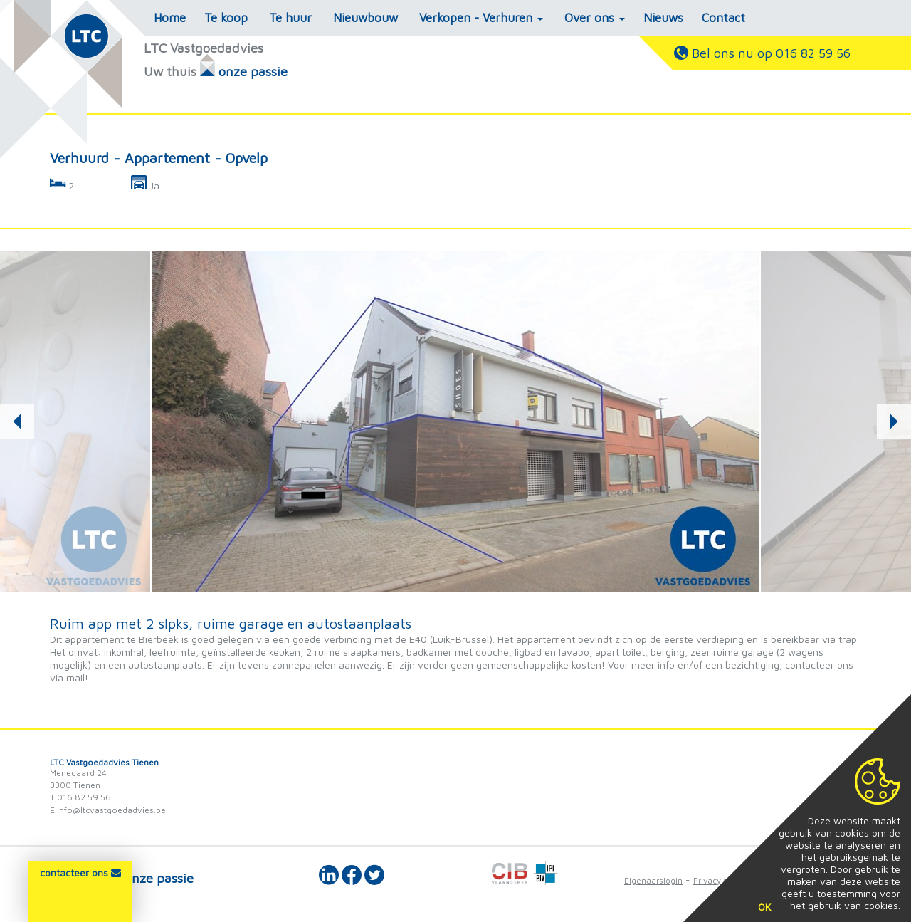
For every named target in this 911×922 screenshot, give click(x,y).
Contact (723, 18)
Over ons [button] (594, 18)
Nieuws (663, 18)
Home (170, 18)
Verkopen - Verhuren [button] (481, 18)
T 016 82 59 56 (80, 797)
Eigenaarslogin (653, 880)
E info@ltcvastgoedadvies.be (108, 809)
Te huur (290, 18)
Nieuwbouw (365, 18)
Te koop (226, 18)
